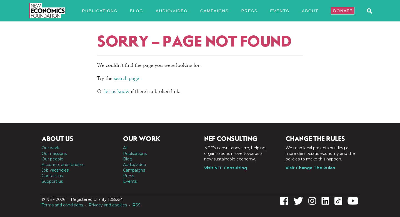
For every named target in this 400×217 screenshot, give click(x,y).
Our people (52, 159)
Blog (136, 10)
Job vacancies (55, 170)
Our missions (54, 153)
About (310, 10)
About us (57, 138)
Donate (342, 10)
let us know (116, 91)
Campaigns (214, 10)
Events (279, 10)
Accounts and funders (63, 164)
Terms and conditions (62, 205)
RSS (136, 205)
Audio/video (172, 10)
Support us (52, 181)
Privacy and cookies (108, 205)
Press (249, 10)
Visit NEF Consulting (225, 167)
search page (126, 78)
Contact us (52, 175)
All (125, 147)
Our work (50, 147)
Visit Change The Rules (310, 167)
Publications (99, 10)
